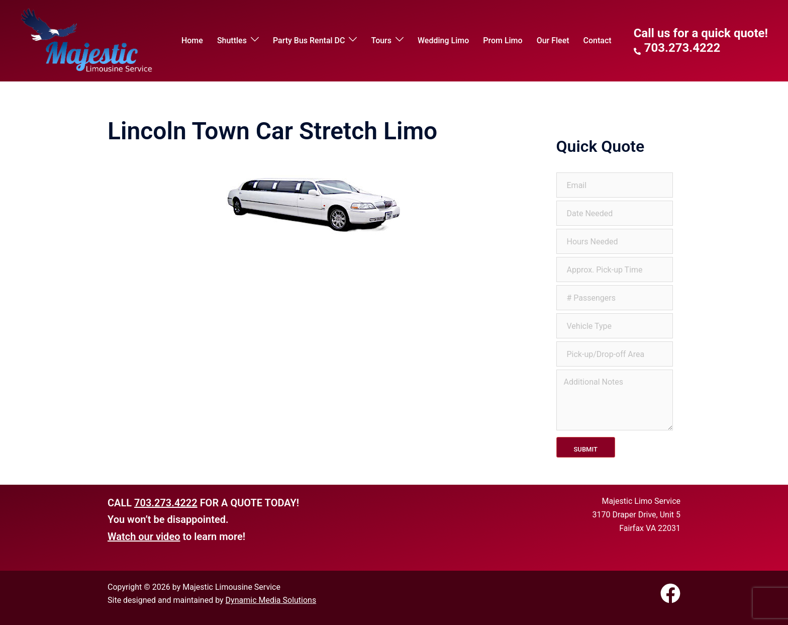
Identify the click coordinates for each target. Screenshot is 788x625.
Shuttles (232, 40)
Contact (597, 40)
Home (192, 40)
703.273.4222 (166, 503)
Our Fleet (553, 40)
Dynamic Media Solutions (271, 600)
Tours (381, 40)
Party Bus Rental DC (309, 40)
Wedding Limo (443, 40)
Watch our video (144, 536)
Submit (586, 449)
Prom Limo (502, 40)
